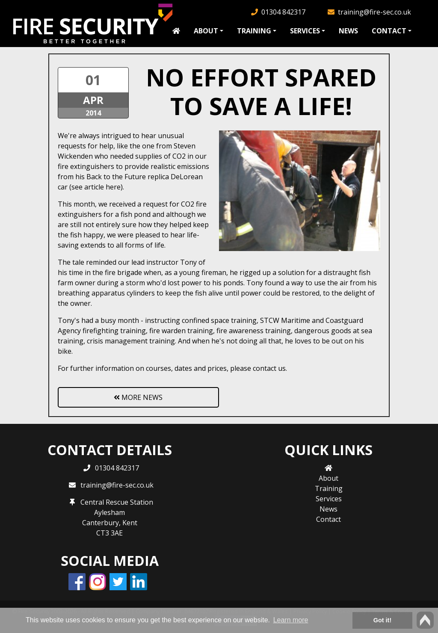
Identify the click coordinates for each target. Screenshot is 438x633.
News (348, 30)
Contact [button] (389, 30)
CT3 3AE (109, 533)
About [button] (206, 30)
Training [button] (254, 30)
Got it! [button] (382, 620)
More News (138, 397)
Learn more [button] (290, 620)
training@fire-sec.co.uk (374, 12)
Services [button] (305, 30)
